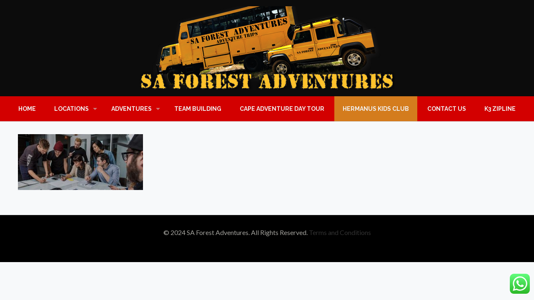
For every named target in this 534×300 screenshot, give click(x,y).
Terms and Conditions (340, 232)
